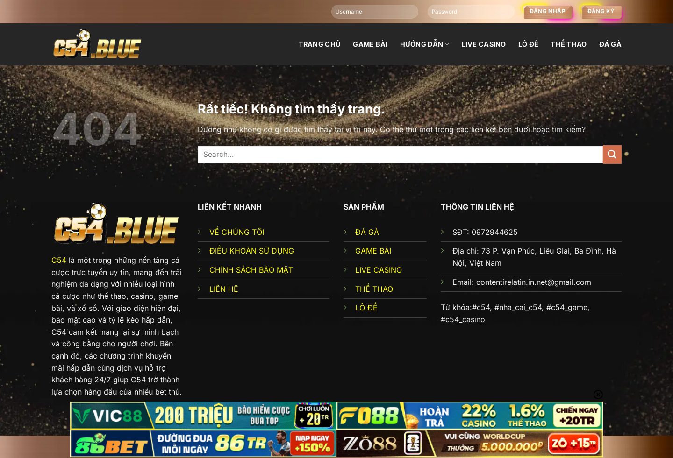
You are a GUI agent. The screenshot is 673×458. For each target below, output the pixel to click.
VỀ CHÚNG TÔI (236, 232)
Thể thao (569, 44)
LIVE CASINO (378, 270)
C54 (58, 260)
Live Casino (484, 44)
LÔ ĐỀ (366, 307)
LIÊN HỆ (223, 289)
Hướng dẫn (425, 44)
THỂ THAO (374, 289)
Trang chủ (320, 44)
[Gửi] (612, 154)
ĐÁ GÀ (367, 232)
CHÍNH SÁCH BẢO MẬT (251, 270)
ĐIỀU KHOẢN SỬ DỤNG (251, 250)
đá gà (610, 44)
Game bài (370, 44)
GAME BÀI (373, 250)
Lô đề (528, 44)
